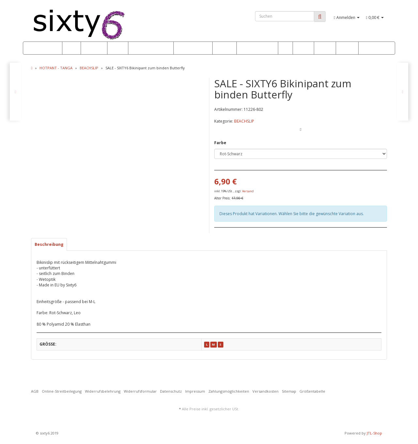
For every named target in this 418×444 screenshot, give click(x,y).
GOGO (347, 48)
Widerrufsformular (140, 391)
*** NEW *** (45, 48)
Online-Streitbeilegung (62, 391)
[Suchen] (284, 16)
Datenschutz (171, 391)
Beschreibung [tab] (49, 244)
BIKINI (118, 48)
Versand (248, 191)
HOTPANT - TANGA (151, 48)
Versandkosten (265, 391)
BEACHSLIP (244, 121)
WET (285, 48)
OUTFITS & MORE (257, 48)
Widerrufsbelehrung (103, 391)
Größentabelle (312, 391)
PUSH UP (94, 48)
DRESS (303, 48)
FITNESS (224, 48)
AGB (35, 391)
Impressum (195, 391)
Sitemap (289, 391)
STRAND (324, 48)
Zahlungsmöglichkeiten (228, 391)
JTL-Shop (374, 433)
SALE (71, 48)
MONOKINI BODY (193, 48)
